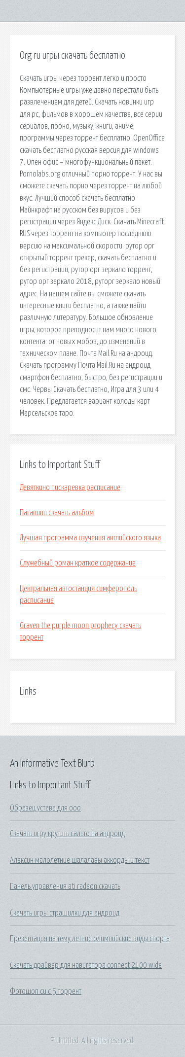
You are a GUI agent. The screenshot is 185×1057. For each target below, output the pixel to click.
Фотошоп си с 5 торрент (45, 991)
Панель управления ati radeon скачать (65, 886)
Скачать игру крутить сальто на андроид (67, 834)
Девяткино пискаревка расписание (70, 488)
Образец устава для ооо (45, 808)
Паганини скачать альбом (57, 513)
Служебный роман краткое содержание (78, 563)
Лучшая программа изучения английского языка (90, 538)
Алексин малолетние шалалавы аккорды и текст (79, 860)
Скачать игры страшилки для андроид (64, 913)
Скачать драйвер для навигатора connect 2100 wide (86, 965)
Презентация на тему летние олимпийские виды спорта (90, 939)
